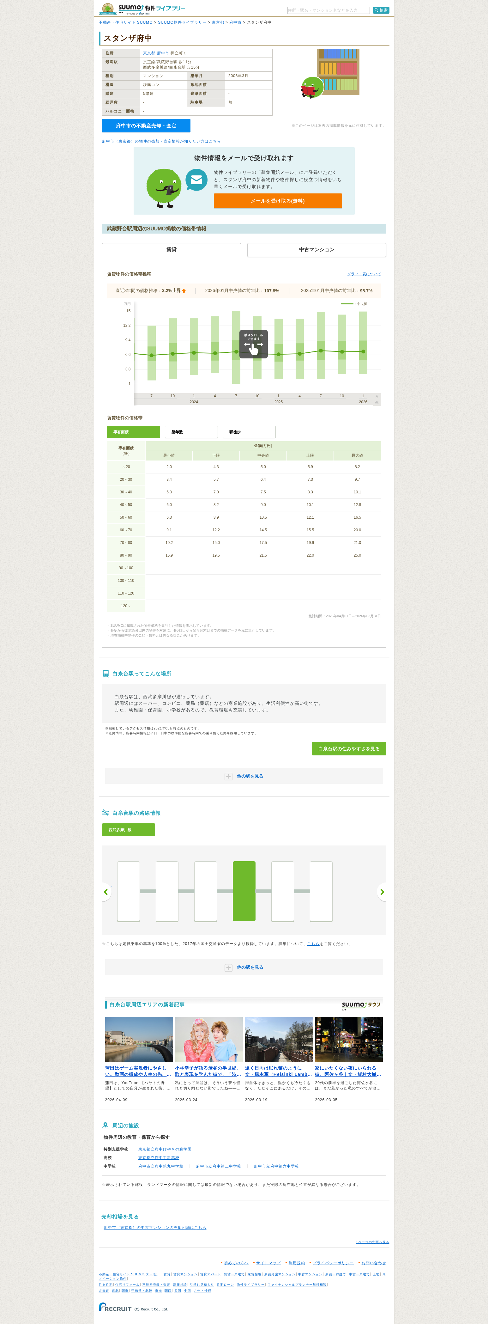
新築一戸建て (335, 1274)
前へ (106, 892)
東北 (115, 1290)
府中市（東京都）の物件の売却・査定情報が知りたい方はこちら (161, 141)
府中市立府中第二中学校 (218, 1166)
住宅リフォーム (127, 1284)
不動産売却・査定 (156, 1284)
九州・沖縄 (202, 1290)
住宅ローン (225, 1284)
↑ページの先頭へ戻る (372, 1242)
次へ (381, 892)
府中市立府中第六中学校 (276, 1166)
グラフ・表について (364, 274)
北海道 (104, 1290)
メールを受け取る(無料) (278, 201)
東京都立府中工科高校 (158, 1158)
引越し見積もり (202, 1284)
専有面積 (121, 432)
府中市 (235, 22)
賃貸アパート (210, 1274)
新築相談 (180, 1284)
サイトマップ (268, 1263)
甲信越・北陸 (141, 1290)
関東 (125, 1290)
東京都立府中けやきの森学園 (165, 1149)
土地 (376, 1274)
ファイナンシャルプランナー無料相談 (297, 1284)
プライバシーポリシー (333, 1263)
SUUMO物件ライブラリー (182, 22)
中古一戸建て (359, 1274)
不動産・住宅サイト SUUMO (126, 22)
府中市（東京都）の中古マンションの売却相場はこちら (155, 1227)
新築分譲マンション (280, 1274)
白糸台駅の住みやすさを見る (349, 748)
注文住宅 (106, 1284)
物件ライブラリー (251, 1284)
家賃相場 (255, 1274)
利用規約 (297, 1263)
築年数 (177, 432)
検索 (384, 10)
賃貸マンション (185, 1274)
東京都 (218, 22)
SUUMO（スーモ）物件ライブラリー (142, 9)
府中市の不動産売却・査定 (146, 125)
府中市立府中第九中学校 (161, 1166)
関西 (168, 1290)
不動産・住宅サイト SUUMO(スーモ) (128, 1274)
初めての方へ (236, 1263)
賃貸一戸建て (234, 1274)
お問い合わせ (374, 1263)
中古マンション (310, 1274)
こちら (313, 944)
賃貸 (167, 1274)
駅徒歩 (235, 432)
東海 (158, 1290)
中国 (187, 1290)
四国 (177, 1290)
